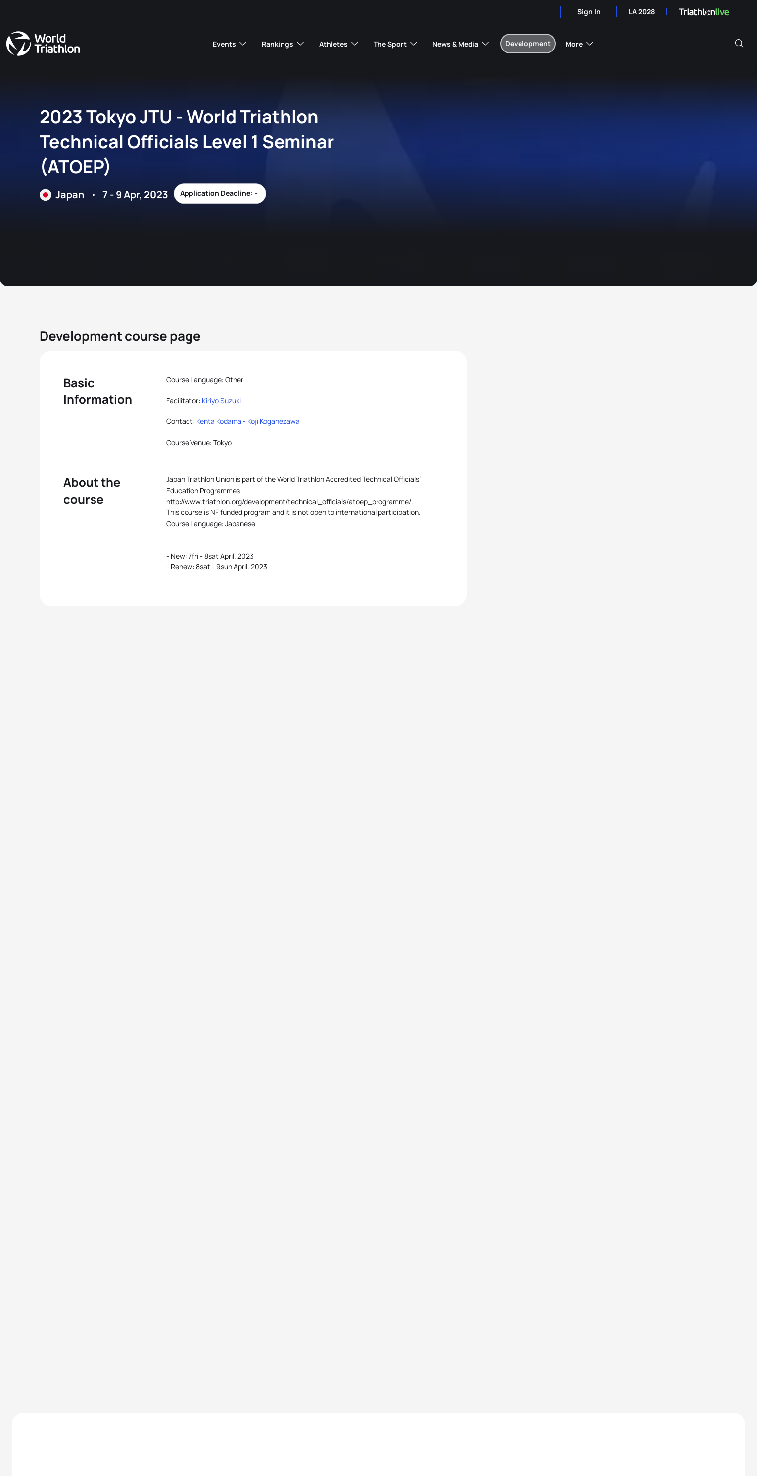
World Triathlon (43, 43)
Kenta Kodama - (221, 421)
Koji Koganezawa (273, 421)
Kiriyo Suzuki (221, 400)
